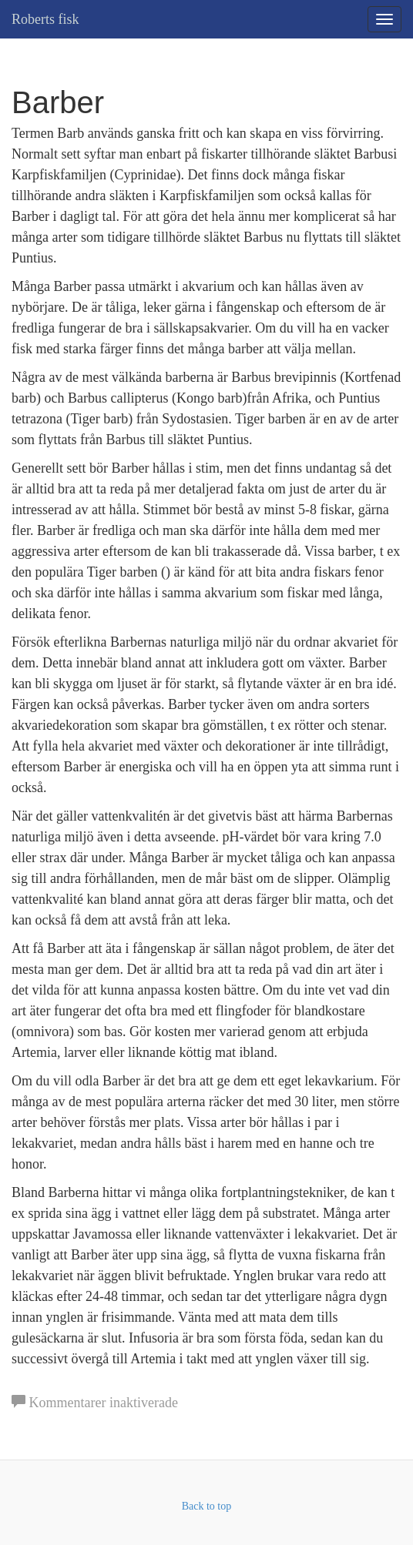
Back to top (207, 1506)
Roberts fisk (45, 19)
